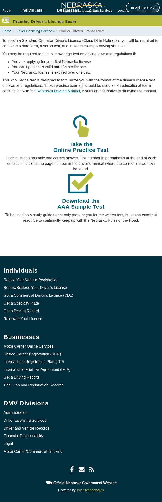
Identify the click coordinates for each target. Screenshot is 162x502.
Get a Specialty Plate (21, 303)
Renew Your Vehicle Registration (31, 280)
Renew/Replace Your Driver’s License (35, 288)
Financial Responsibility (23, 436)
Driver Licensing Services (35, 31)
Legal (8, 444)
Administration (15, 413)
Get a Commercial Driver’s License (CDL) (38, 295)
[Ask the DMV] (143, 7)
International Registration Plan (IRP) (34, 362)
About (7, 10)
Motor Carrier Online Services (28, 346)
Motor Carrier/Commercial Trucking (33, 451)
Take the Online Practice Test (81, 147)
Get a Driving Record (21, 311)
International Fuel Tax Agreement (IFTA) (37, 370)
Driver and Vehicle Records (26, 428)
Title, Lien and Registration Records (34, 385)
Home (6, 31)
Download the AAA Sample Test (81, 204)
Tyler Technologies (90, 490)
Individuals (31, 10)
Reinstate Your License (23, 319)
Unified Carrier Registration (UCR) (32, 354)
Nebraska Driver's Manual (58, 91)
